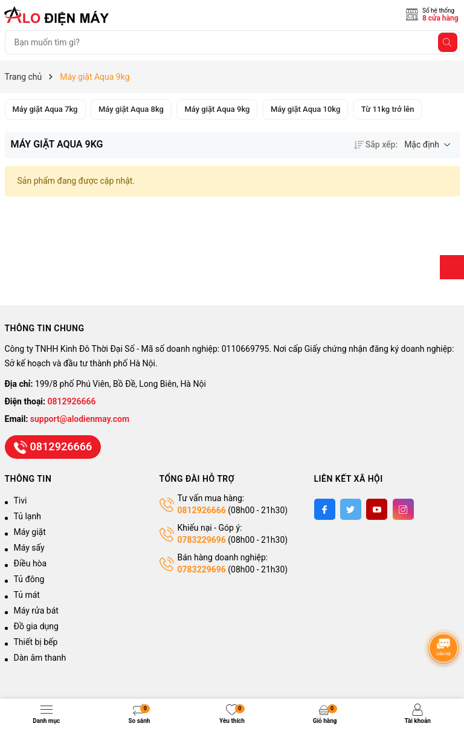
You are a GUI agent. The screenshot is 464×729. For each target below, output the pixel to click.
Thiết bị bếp (36, 642)
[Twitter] (350, 509)
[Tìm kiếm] (447, 42)
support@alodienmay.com (79, 419)
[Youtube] (376, 509)
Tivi (20, 500)
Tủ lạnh (27, 516)
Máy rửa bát (36, 610)
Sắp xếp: (376, 144)
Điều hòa (30, 563)
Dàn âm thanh (40, 658)
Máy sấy (29, 547)
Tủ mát (27, 595)
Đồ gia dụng (36, 626)
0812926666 (72, 401)
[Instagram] (403, 509)
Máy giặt (30, 532)
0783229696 (202, 540)
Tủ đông (29, 579)
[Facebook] (324, 509)
